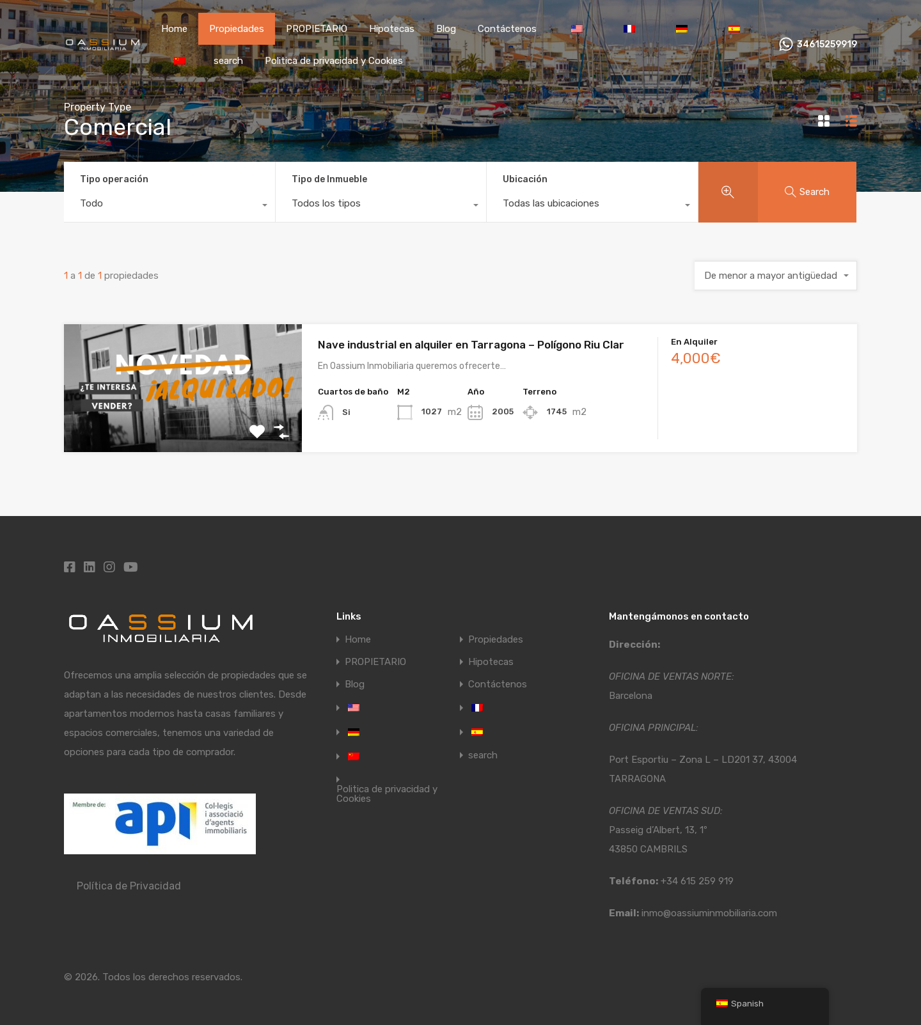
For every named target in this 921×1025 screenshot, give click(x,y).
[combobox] (169, 206)
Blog (446, 29)
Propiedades (236, 29)
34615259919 (827, 45)
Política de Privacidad (129, 886)
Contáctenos (507, 29)
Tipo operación (114, 179)
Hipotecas (391, 29)
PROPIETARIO (316, 29)
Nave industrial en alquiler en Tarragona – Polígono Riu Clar (471, 344)
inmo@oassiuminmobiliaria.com (709, 913)
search (228, 61)
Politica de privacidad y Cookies (334, 61)
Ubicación (525, 179)
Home (174, 29)
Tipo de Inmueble (329, 179)
